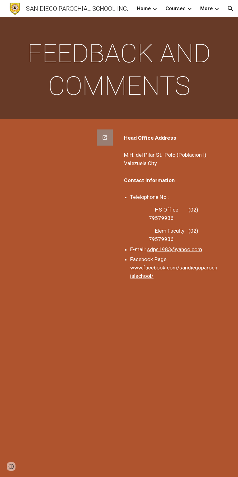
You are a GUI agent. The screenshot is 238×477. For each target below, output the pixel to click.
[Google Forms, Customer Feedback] (66, 299)
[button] (230, 8)
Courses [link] (175, 8)
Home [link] (144, 8)
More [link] (206, 8)
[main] (118, 70)
